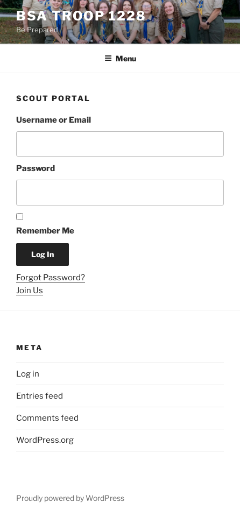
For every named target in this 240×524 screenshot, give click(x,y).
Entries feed (39, 396)
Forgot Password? (50, 277)
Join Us (29, 290)
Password (35, 168)
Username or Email (53, 120)
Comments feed (47, 418)
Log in (27, 374)
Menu (120, 58)
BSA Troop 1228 (81, 16)
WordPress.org (45, 440)
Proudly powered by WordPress (70, 497)
